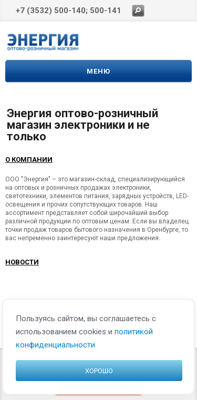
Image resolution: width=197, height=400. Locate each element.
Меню (98, 71)
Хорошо (99, 371)
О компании (29, 159)
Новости (22, 262)
